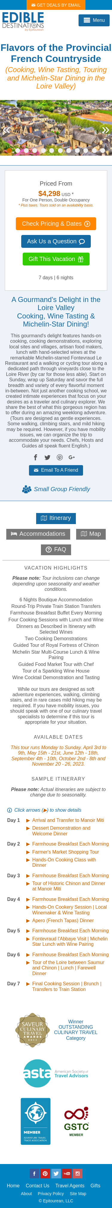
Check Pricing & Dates (56, 223)
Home (13, 1185)
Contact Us (37, 1185)
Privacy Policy (51, 1193)
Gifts (95, 1185)
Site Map (78, 1193)
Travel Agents (69, 1185)
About (26, 1193)
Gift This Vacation (56, 259)
